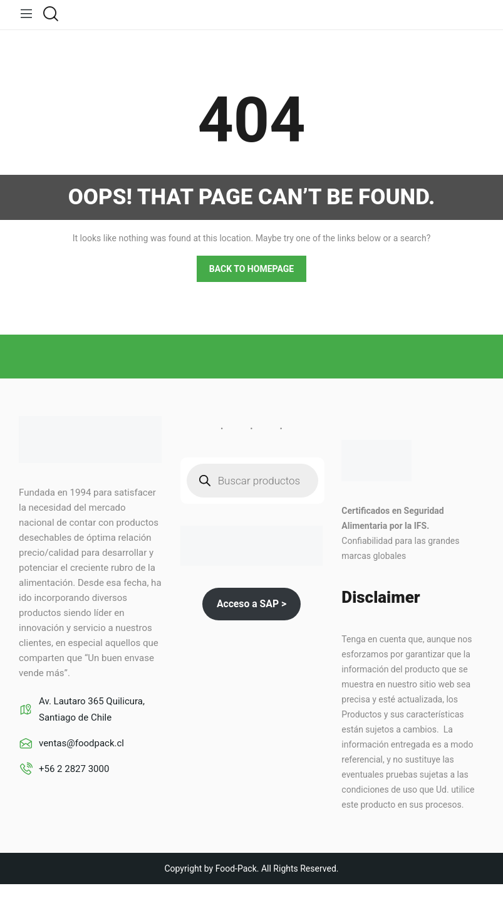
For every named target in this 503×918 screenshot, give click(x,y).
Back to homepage (251, 268)
